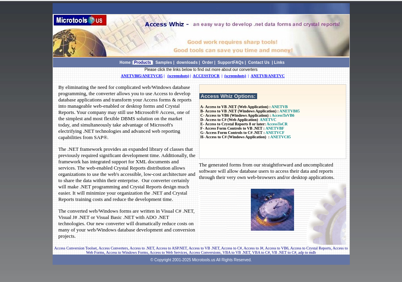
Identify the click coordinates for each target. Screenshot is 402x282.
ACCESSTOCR (206, 76)
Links (279, 62)
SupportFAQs (230, 62)
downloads (187, 62)
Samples (163, 62)
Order (207, 62)
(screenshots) (178, 76)
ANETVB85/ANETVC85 (142, 76)
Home (125, 62)
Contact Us (259, 62)
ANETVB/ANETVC (268, 76)
